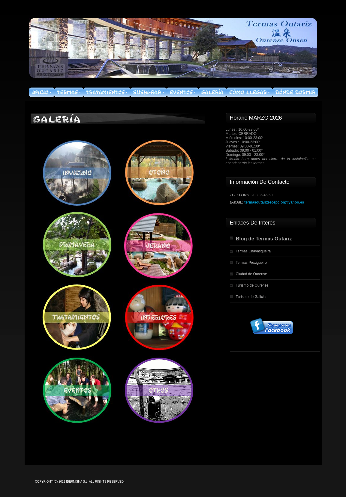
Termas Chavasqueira (253, 251)
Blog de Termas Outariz (264, 239)
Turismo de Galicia (251, 297)
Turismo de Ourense (252, 285)
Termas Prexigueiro (251, 262)
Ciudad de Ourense (251, 274)
